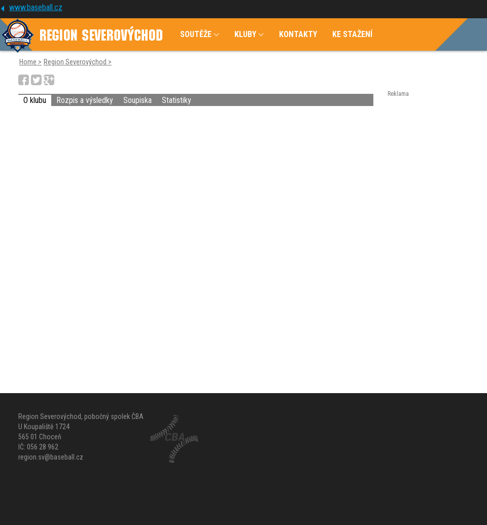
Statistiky (176, 100)
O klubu (34, 100)
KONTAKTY (298, 34)
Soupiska (137, 100)
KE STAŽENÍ (352, 34)
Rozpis (84, 100)
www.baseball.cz (35, 7)
